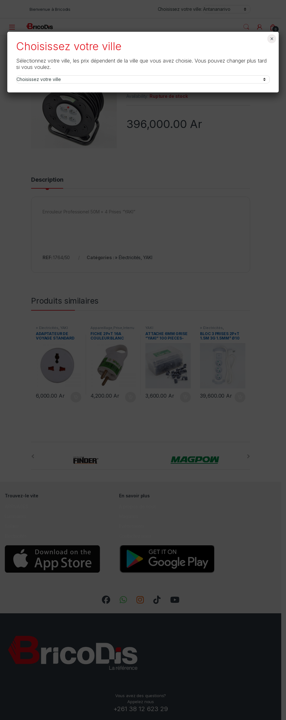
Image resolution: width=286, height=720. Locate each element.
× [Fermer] (272, 38)
